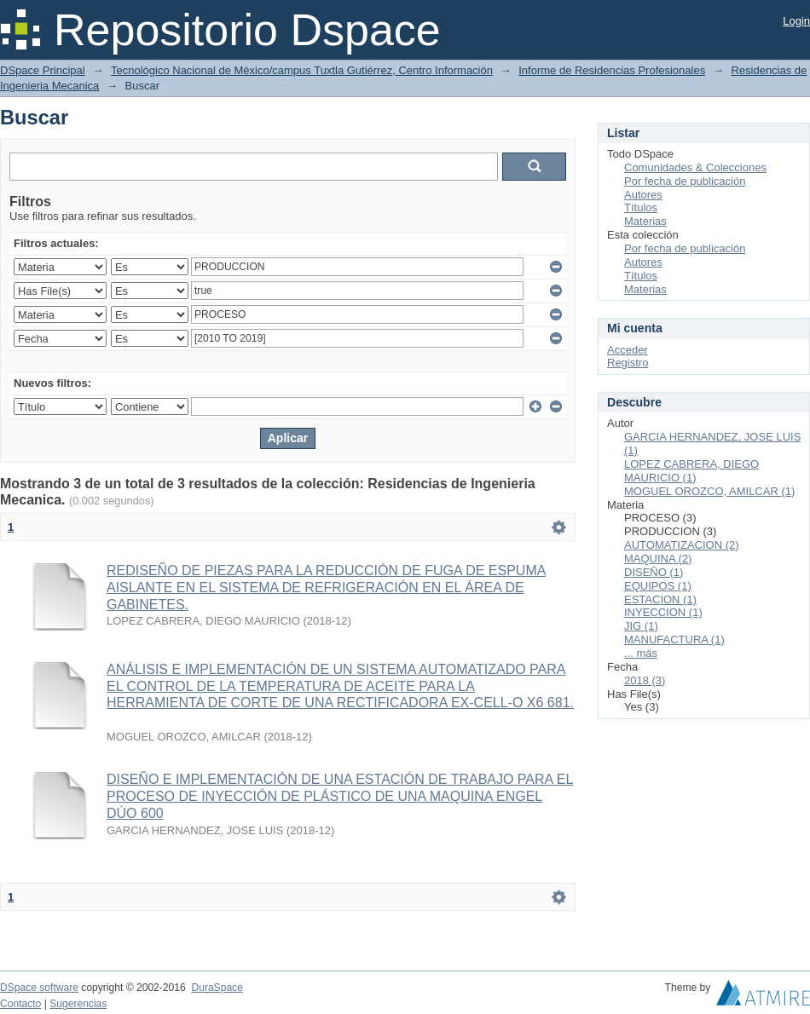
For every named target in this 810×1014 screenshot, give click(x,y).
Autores (643, 194)
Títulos (640, 207)
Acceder (627, 349)
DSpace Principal (42, 70)
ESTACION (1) (660, 599)
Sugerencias (78, 1004)
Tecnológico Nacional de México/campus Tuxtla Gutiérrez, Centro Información (302, 70)
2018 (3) (644, 680)
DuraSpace (216, 988)
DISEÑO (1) (653, 572)
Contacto (20, 1004)
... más (640, 653)
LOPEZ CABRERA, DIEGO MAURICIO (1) (691, 471)
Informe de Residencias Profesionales (611, 70)
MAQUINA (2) (657, 558)
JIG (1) (641, 625)
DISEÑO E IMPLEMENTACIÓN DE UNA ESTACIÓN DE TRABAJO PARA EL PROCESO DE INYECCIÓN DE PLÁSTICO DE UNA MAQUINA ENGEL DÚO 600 (340, 796)
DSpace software (39, 988)
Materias (645, 221)
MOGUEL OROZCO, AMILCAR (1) (709, 491)
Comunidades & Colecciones (695, 167)
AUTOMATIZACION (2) (681, 545)
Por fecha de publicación (684, 181)
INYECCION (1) (663, 612)
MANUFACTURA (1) (674, 639)
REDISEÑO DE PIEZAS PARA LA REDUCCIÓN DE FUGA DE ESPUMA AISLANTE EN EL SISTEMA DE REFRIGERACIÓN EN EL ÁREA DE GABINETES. (326, 587)
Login (796, 20)
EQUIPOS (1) (657, 585)
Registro (627, 362)
